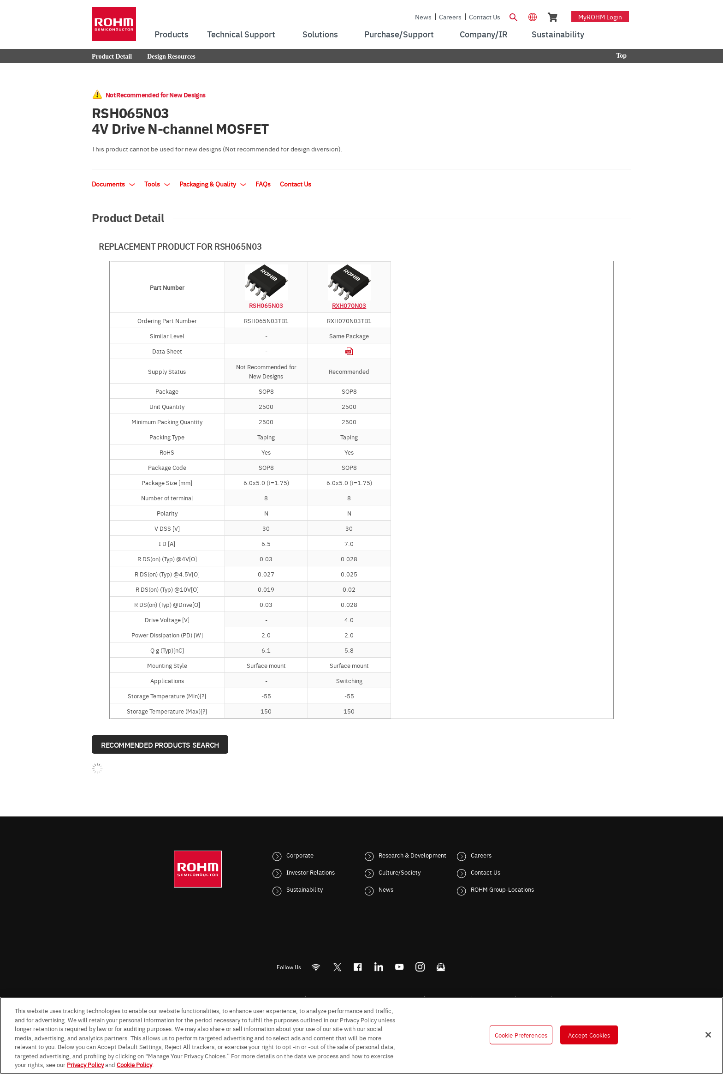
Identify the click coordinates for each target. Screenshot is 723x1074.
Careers (450, 16)
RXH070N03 (349, 305)
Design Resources (171, 56)
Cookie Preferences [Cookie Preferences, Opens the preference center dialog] (521, 1034)
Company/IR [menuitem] (484, 34)
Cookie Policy (134, 1064)
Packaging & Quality (212, 184)
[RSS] (316, 967)
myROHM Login (600, 16)
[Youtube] (399, 967)
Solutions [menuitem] (320, 34)
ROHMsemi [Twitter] (337, 967)
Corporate (300, 855)
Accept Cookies (589, 1034)
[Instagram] (420, 967)
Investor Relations (310, 872)
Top (621, 55)
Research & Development (412, 855)
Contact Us (484, 16)
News (423, 16)
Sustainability (304, 889)
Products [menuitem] (171, 34)
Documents (113, 184)
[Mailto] (441, 967)
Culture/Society (400, 872)
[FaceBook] (358, 967)
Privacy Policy (85, 1064)
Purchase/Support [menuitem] (399, 34)
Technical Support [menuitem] (241, 34)
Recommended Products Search (160, 744)
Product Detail (112, 56)
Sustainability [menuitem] (558, 34)
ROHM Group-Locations (502, 889)
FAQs (263, 183)
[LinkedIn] (379, 967)
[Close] (708, 1035)
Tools (157, 184)
